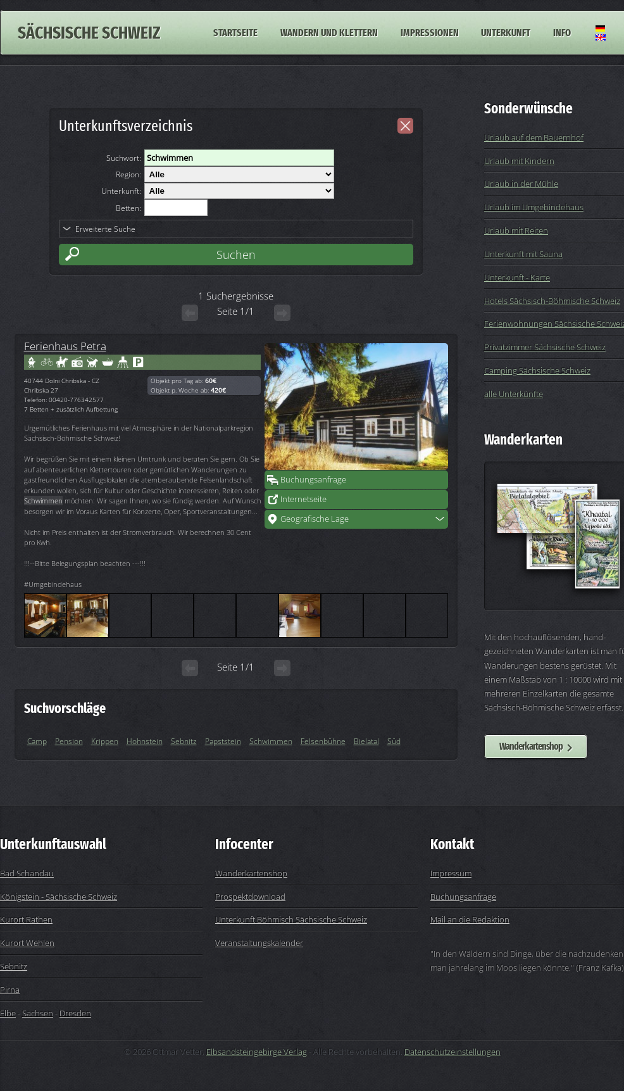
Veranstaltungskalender (259, 943)
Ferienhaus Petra (65, 345)
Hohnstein (145, 741)
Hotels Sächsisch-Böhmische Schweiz (552, 300)
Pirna (10, 989)
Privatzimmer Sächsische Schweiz (545, 347)
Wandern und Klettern (329, 33)
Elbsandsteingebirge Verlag (256, 1051)
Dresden (75, 1013)
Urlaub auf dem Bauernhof (533, 137)
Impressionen (430, 33)
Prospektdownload (250, 896)
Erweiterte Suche (105, 229)
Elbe (8, 1013)
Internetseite (303, 499)
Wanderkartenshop (531, 746)
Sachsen (37, 1013)
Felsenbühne (323, 741)
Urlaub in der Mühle (521, 183)
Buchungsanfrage (313, 479)
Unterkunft (505, 33)
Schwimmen (270, 741)
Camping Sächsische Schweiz (537, 370)
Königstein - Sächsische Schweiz (58, 896)
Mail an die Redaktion (469, 919)
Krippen (104, 741)
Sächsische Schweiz (89, 32)
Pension (69, 741)
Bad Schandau (27, 873)
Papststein (223, 741)
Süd (394, 741)
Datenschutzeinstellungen (452, 1051)
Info (562, 33)
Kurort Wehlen (27, 943)
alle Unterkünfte (513, 394)
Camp (37, 741)
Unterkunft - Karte (517, 277)
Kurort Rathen (26, 919)
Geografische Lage (314, 518)
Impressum (450, 873)
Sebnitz (184, 741)
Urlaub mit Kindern (519, 161)
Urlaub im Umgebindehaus (533, 207)
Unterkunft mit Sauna (523, 254)
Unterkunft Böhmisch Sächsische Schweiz (291, 919)
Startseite (235, 33)
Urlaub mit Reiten (516, 230)
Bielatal (366, 741)
